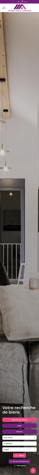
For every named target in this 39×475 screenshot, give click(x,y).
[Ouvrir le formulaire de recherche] (19, 455)
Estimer (19, 432)
